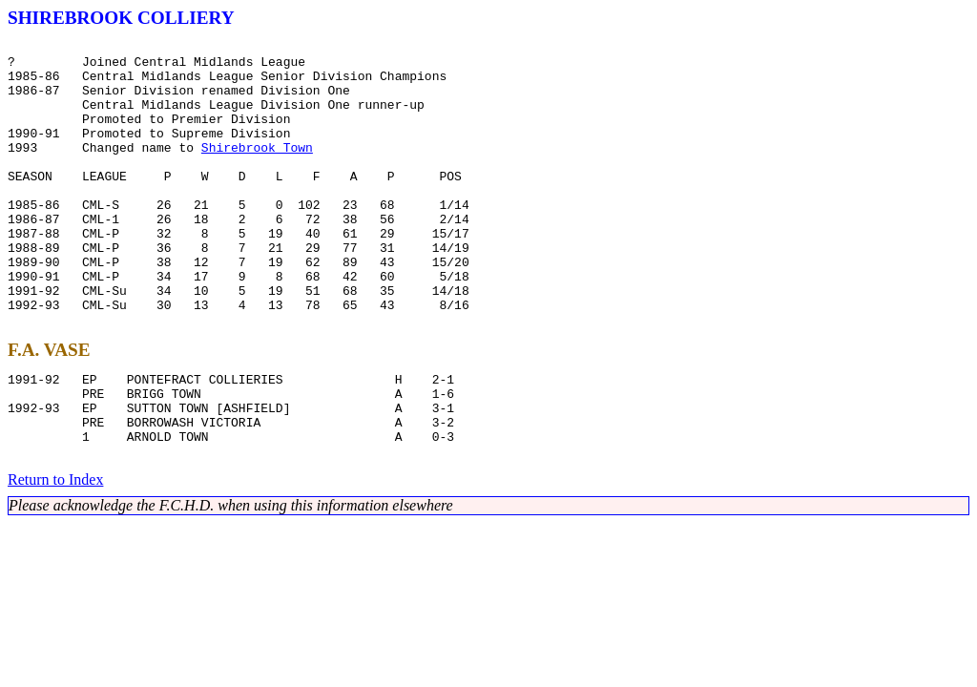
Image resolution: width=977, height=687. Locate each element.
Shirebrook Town (257, 169)
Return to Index (55, 554)
